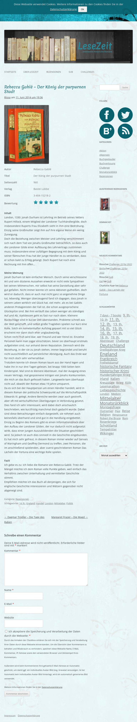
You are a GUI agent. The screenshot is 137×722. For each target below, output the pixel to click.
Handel (40, 503)
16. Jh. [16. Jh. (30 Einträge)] (105, 332)
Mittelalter (59, 503)
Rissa (7, 97)
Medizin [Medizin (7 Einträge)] (116, 394)
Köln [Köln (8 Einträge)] (128, 383)
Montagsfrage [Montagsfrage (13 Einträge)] (110, 407)
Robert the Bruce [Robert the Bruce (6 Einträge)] (110, 418)
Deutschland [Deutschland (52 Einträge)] (112, 345)
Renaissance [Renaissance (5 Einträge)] (119, 414)
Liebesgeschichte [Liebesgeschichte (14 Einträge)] (113, 390)
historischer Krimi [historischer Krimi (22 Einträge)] (114, 370)
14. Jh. (22, 503)
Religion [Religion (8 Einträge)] (105, 415)
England (30, 503)
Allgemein (104, 154)
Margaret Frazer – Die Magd (69, 517)
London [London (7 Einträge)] (104, 394)
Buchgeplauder (107, 159)
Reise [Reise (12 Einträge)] (126, 411)
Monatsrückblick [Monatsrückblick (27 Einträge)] (114, 403)
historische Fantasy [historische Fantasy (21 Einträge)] (116, 366)
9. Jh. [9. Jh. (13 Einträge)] (126, 315)
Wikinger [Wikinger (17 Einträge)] (107, 433)
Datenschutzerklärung (52, 687)
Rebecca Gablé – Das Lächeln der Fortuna (113, 290)
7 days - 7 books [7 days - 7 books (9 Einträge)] (110, 315)
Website (9, 617)
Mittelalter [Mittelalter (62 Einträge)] (110, 398)
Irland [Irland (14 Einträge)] (104, 378)
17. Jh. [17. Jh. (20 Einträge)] (118, 333)
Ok (82, 9)
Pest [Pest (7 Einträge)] (117, 411)
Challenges (87, 71)
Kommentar (12, 550)
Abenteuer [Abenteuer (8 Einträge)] (107, 341)
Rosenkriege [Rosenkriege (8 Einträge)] (108, 422)
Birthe (102, 268)
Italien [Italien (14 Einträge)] (115, 378)
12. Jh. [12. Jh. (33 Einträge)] (105, 324)
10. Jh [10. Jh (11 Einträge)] (104, 320)
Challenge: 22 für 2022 (120, 264)
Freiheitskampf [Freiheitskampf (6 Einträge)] (109, 362)
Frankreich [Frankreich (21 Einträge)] (108, 358)
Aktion (102, 150)
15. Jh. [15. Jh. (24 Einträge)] (117, 328)
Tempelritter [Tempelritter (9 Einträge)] (108, 429)
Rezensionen (53, 71)
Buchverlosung (107, 163)
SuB (71, 71)
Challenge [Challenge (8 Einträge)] (122, 341)
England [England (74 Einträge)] (108, 354)
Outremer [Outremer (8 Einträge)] (106, 411)
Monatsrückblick (108, 172)
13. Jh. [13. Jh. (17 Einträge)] (118, 324)
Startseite (10, 71)
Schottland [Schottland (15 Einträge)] (108, 425)
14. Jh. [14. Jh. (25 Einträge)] (105, 328)
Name (9, 590)
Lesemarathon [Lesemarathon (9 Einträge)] (110, 386)
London (49, 503)
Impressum (10, 715)
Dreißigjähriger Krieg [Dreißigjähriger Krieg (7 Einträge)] (112, 349)
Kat (101, 281)
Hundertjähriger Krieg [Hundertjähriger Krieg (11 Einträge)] (115, 375)
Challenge (104, 167)
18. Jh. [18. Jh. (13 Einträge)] (104, 337)
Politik (69, 503)
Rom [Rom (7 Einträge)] (125, 418)
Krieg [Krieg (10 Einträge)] (119, 382)
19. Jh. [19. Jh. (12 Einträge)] (115, 337)
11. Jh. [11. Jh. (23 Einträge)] (114, 319)
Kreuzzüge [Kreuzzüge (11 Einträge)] (107, 382)
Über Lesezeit (31, 71)
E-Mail (9, 604)
